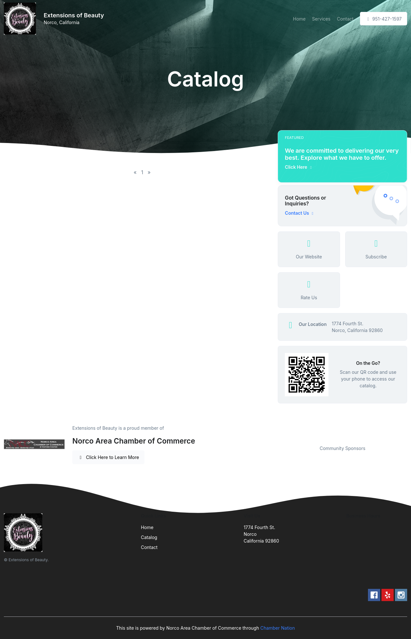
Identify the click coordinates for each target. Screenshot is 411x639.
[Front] (21, 19)
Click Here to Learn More (108, 457)
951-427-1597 (383, 19)
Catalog (149, 537)
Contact (345, 19)
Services (321, 19)
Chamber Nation (277, 628)
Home (299, 19)
